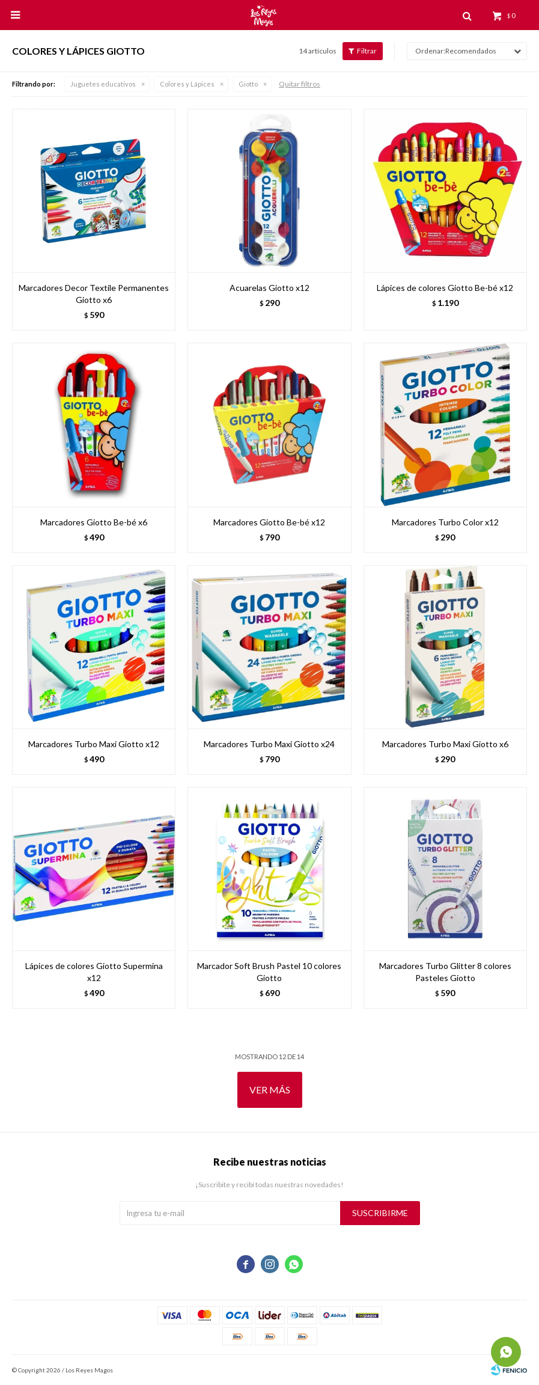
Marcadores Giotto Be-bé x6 (93, 522)
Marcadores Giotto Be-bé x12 (269, 522)
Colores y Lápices (187, 84)
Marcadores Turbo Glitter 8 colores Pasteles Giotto (445, 972)
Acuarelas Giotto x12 (269, 288)
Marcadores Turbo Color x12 (445, 522)
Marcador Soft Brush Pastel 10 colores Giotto (269, 972)
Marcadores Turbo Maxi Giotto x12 (93, 744)
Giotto (248, 84)
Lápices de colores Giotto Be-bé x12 (445, 288)
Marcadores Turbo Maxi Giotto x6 (445, 744)
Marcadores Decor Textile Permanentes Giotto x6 (94, 294)
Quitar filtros (299, 83)
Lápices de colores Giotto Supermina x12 (94, 972)
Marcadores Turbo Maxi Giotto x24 (269, 744)
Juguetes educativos (103, 84)
